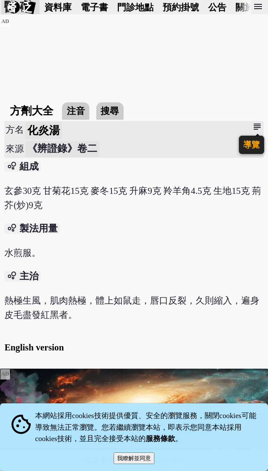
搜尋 (110, 111)
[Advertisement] (134, 76)
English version (34, 347)
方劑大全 (31, 111)
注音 (76, 111)
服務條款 (160, 439)
